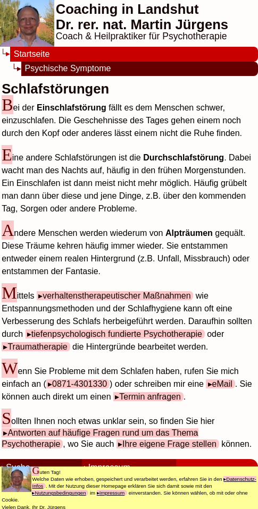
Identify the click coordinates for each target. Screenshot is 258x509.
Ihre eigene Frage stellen (169, 443)
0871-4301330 (79, 383)
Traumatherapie (37, 346)
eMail (222, 383)
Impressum (111, 493)
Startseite (32, 53)
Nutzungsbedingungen (60, 493)
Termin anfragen (150, 396)
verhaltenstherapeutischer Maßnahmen (116, 295)
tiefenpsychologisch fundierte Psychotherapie (116, 333)
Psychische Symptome (68, 68)
